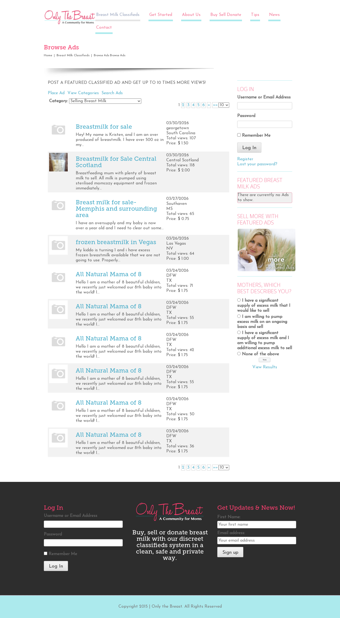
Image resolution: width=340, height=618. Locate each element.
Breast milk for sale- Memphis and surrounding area (116, 208)
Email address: (231, 533)
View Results (264, 367)
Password (246, 116)
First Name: (228, 517)
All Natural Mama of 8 (109, 274)
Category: (58, 101)
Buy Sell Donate (225, 15)
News (274, 15)
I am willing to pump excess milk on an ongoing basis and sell (262, 322)
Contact (104, 27)
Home (48, 55)
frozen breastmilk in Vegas (116, 242)
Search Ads (112, 93)
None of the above (260, 354)
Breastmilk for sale (104, 126)
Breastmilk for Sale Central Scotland (116, 162)
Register (245, 159)
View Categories (83, 93)
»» (215, 105)
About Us (191, 15)
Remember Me (256, 135)
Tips (255, 15)
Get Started (160, 15)
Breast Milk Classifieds (117, 15)
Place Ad (56, 93)
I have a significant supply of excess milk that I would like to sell (263, 306)
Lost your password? (257, 164)
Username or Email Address (264, 97)
